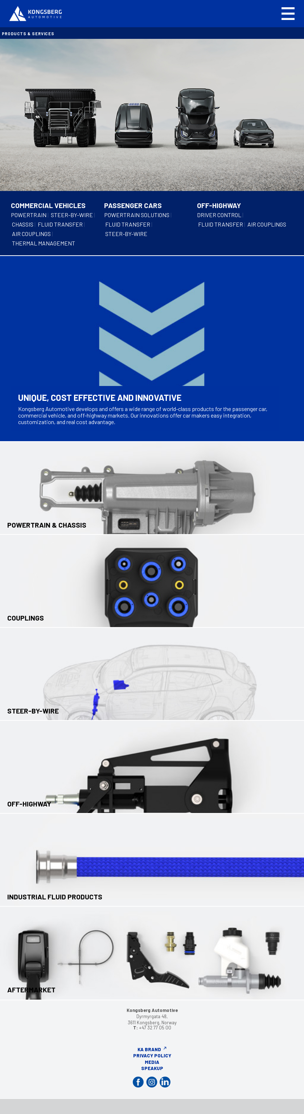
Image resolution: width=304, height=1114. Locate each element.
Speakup (152, 1068)
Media (152, 1062)
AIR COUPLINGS (31, 233)
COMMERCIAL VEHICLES (48, 205)
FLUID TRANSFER (60, 224)
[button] (288, 13)
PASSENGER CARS (133, 205)
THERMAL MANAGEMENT (43, 243)
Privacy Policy (152, 1055)
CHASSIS (22, 224)
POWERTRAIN (28, 214)
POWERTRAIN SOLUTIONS (136, 214)
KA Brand (149, 1049)
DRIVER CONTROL (219, 214)
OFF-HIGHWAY (219, 205)
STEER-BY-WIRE (72, 214)
